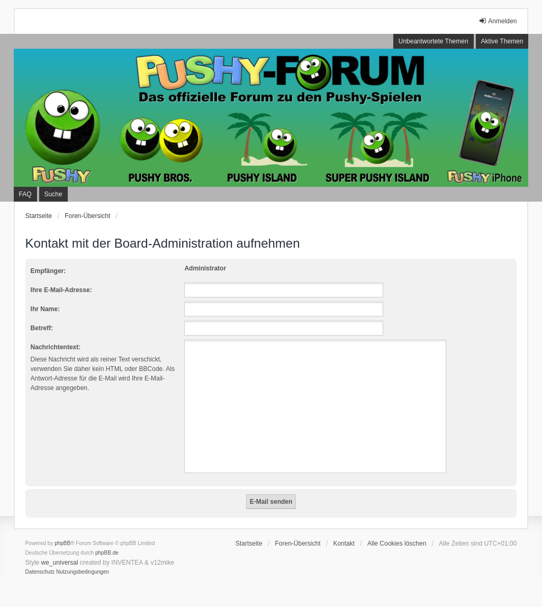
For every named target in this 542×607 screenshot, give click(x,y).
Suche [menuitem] (53, 194)
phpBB (62, 543)
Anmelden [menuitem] (497, 21)
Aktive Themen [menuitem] (502, 41)
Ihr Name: (45, 309)
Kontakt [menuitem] (344, 543)
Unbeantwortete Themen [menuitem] (433, 41)
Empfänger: (48, 271)
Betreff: (42, 328)
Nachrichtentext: (56, 347)
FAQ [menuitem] (25, 194)
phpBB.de (107, 553)
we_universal (59, 562)
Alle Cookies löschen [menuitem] (396, 543)
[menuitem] (40, 572)
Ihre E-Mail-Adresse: (61, 290)
